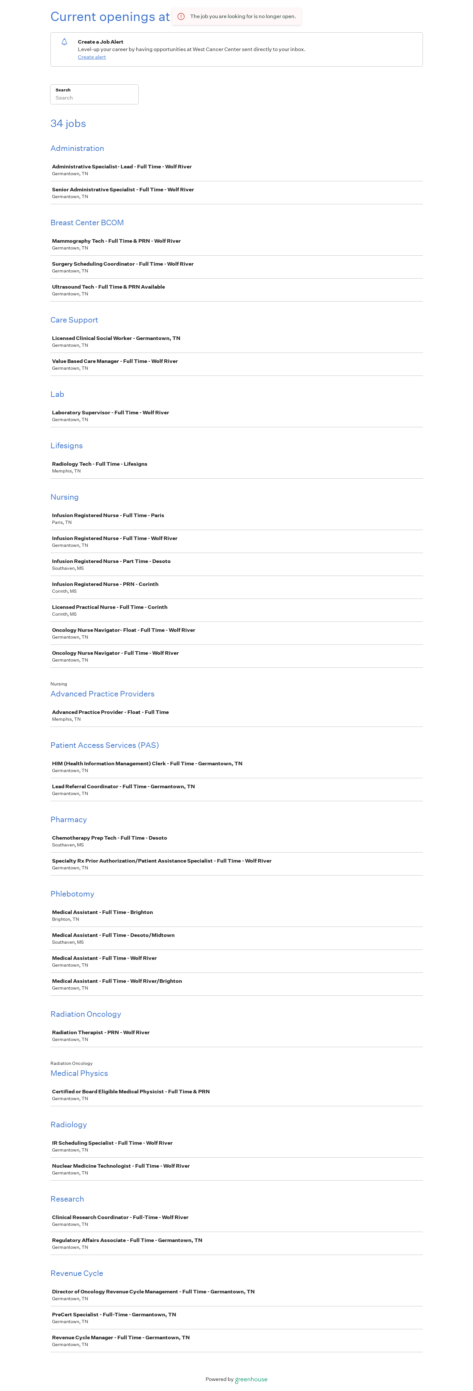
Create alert (92, 57)
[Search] (94, 98)
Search (63, 90)
